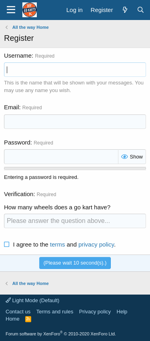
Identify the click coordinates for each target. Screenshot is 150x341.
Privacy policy (95, 312)
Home (13, 319)
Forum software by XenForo (61, 333)
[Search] (140, 9)
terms (57, 244)
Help (122, 312)
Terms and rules (54, 312)
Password (17, 142)
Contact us (18, 312)
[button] (11, 10)
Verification (18, 194)
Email (11, 107)
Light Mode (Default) (32, 300)
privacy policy (96, 244)
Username (18, 55)
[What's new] (124, 9)
